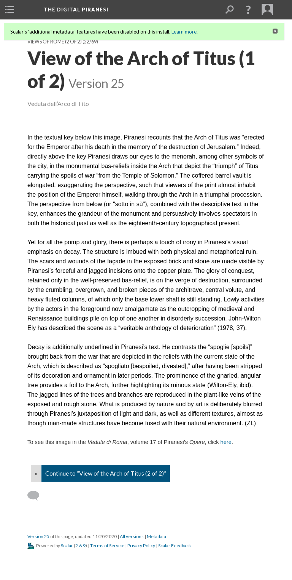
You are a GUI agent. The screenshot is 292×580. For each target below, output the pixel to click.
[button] (248, 9)
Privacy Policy (141, 545)
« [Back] (36, 473)
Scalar (67, 545)
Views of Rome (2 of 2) (54, 42)
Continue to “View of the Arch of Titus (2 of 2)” (105, 473)
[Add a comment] (36, 496)
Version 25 (38, 536)
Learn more (184, 32)
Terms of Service (107, 545)
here (226, 442)
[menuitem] (9, 9)
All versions (132, 536)
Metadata (156, 536)
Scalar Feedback (174, 545)
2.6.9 (80, 545)
